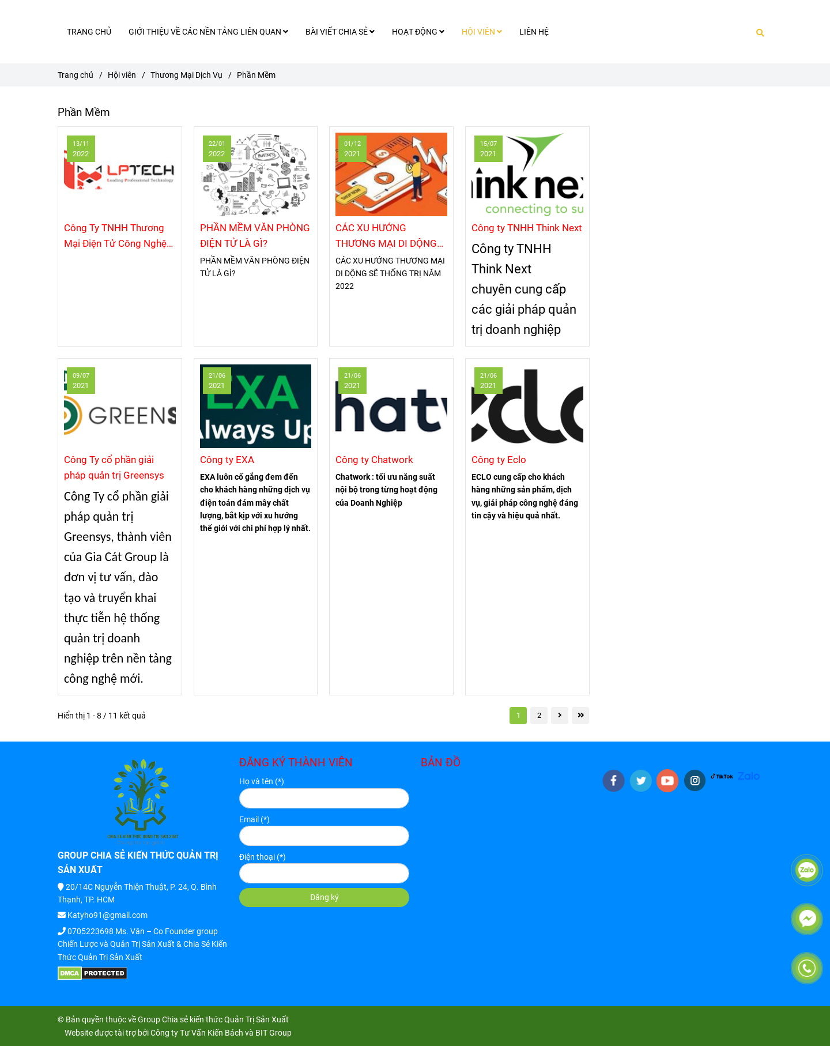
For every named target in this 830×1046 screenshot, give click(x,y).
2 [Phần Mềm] (539, 715)
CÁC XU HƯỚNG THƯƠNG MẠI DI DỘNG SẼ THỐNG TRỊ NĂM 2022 (386, 236)
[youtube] (668, 780)
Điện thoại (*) (262, 856)
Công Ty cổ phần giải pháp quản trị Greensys (114, 467)
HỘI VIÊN (482, 31)
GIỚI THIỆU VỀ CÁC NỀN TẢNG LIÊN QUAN (208, 31)
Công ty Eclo (498, 459)
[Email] (324, 836)
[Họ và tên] (324, 798)
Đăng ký (324, 897)
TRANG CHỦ (89, 31)
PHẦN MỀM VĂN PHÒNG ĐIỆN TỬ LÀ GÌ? (255, 235)
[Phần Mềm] (120, 174)
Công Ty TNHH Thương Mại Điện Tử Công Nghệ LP (115, 236)
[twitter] (640, 780)
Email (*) (254, 819)
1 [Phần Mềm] (518, 715)
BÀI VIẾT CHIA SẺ (340, 31)
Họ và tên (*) (261, 781)
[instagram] (695, 780)
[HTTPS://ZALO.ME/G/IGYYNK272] (749, 775)
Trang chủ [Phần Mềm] (75, 75)
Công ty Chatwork (374, 459)
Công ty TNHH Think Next (526, 228)
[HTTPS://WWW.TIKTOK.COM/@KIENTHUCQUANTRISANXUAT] (722, 775)
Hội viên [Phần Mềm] (122, 75)
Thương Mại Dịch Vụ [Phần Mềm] (186, 75)
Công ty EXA (227, 459)
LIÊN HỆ (534, 31)
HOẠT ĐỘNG (418, 31)
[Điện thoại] (324, 873)
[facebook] (613, 780)
